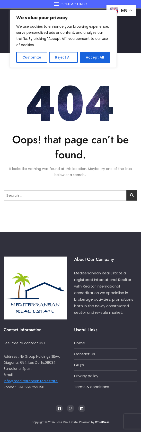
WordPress (102, 422)
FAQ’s (79, 364)
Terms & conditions (91, 386)
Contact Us (84, 353)
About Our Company (94, 259)
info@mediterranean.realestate (31, 381)
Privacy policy (86, 375)
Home (79, 343)
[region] (63, 39)
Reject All (63, 57)
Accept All (95, 57)
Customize (31, 57)
